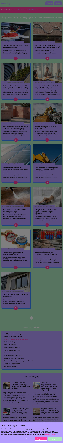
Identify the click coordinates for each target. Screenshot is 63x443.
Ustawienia (29, 439)
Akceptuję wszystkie (55, 439)
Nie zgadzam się (41, 439)
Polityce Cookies (50, 434)
